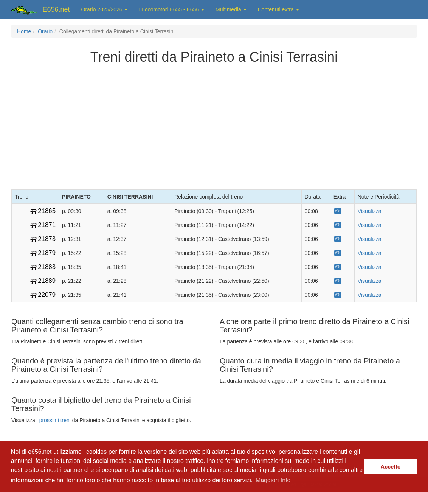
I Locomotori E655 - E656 (171, 9)
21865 (47, 210)
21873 (47, 238)
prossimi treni (55, 420)
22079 (47, 294)
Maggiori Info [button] (273, 480)
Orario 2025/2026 (104, 9)
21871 (47, 224)
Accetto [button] (391, 467)
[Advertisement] (214, 125)
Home (24, 31)
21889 (47, 280)
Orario (45, 31)
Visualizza (369, 211)
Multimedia (231, 9)
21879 (47, 252)
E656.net (56, 9)
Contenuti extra (278, 9)
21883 (47, 266)
